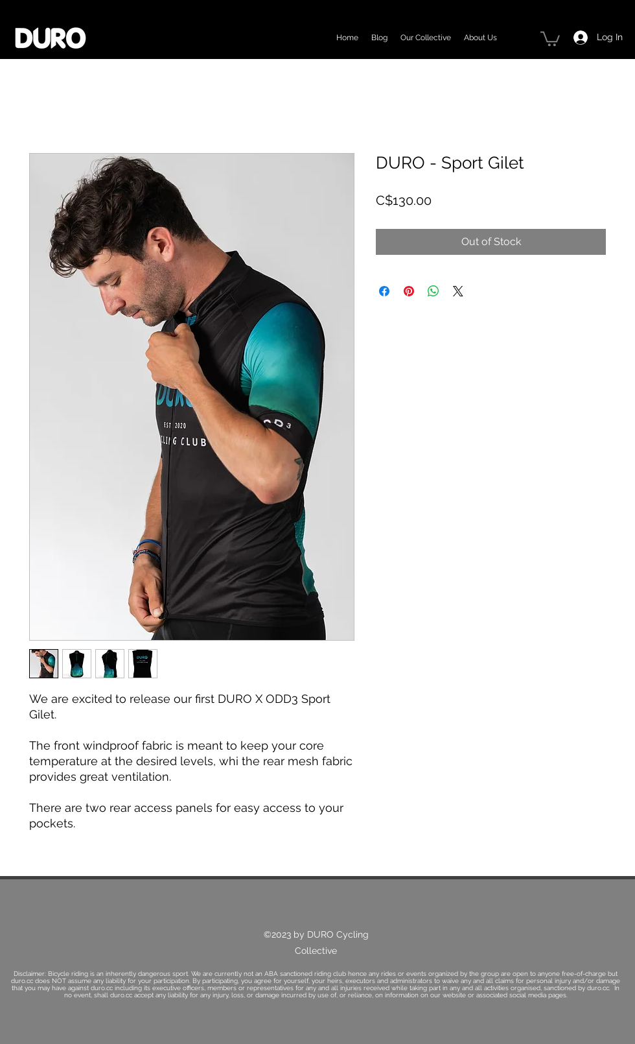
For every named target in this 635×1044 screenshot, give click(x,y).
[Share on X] (458, 291)
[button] (550, 38)
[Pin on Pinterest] (409, 291)
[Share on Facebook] (384, 291)
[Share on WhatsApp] (433, 291)
